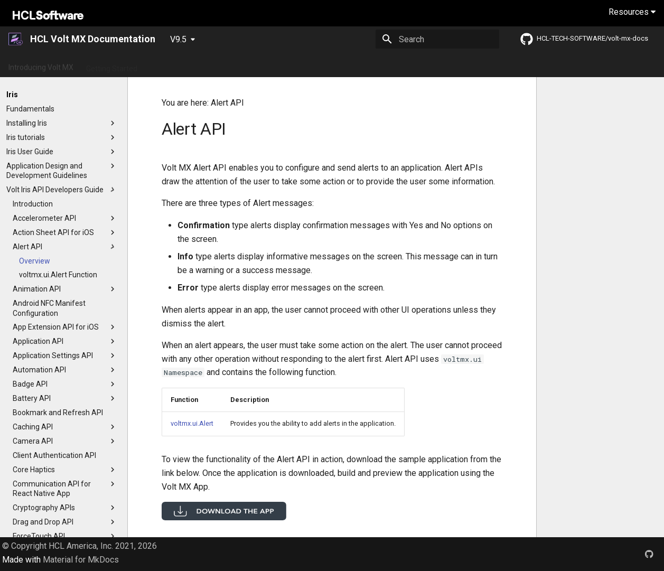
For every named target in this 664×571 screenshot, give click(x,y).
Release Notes (225, 65)
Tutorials (334, 65)
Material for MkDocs (81, 560)
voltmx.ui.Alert (192, 423)
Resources (632, 12)
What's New (169, 65)
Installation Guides (392, 65)
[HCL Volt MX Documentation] (16, 39)
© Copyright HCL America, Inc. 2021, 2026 (79, 546)
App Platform (284, 65)
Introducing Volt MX (40, 65)
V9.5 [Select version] (178, 39)
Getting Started (111, 65)
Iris (440, 65)
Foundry (470, 65)
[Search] (437, 39)
